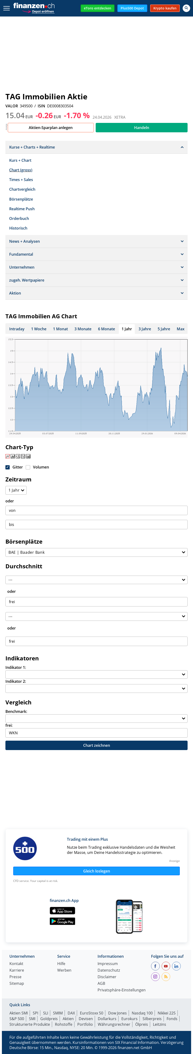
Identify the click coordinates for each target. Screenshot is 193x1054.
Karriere (16, 970)
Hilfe (61, 964)
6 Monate (106, 328)
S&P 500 (16, 1018)
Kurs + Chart (20, 160)
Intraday (17, 328)
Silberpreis (152, 1018)
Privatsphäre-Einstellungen (122, 990)
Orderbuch (19, 218)
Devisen (86, 1018)
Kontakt (16, 964)
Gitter (17, 467)
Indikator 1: (15, 667)
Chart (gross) (20, 170)
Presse (15, 977)
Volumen (41, 467)
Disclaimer (107, 977)
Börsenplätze (21, 199)
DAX (71, 1013)
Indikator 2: (15, 681)
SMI (32, 1018)
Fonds (172, 1018)
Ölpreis (141, 1024)
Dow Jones (117, 1013)
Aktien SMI (18, 1013)
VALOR (11, 106)
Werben (64, 970)
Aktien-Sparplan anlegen (51, 127)
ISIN (41, 106)
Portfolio (85, 1024)
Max (181, 328)
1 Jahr (127, 328)
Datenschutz (109, 970)
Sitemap (16, 983)
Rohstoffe (63, 1024)
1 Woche (38, 328)
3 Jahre (145, 328)
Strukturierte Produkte (29, 1024)
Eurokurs (129, 1018)
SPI (35, 1013)
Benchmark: (16, 711)
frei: (8, 725)
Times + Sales (21, 179)
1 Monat (60, 328)
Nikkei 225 (167, 1013)
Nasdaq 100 (142, 1013)
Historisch (18, 228)
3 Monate (82, 328)
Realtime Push (22, 208)
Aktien (68, 1018)
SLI (45, 1013)
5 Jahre (164, 328)
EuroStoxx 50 (91, 1013)
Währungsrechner (114, 1024)
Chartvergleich (22, 189)
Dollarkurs (107, 1018)
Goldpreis (49, 1018)
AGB (101, 983)
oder (9, 501)
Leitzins (159, 1024)
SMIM (58, 1013)
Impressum (108, 964)
